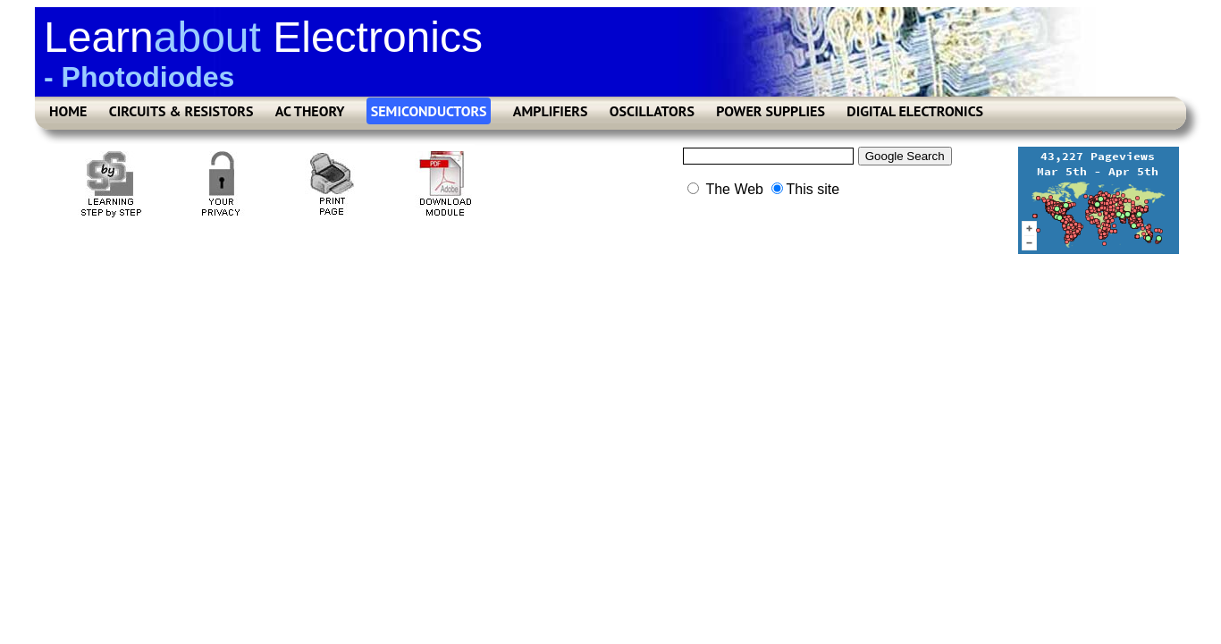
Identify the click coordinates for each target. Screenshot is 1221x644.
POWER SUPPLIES (770, 111)
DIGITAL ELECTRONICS (914, 111)
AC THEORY (310, 111)
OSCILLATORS (652, 111)
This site (805, 189)
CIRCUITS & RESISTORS (181, 111)
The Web (725, 189)
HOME (68, 111)
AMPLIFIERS (550, 111)
